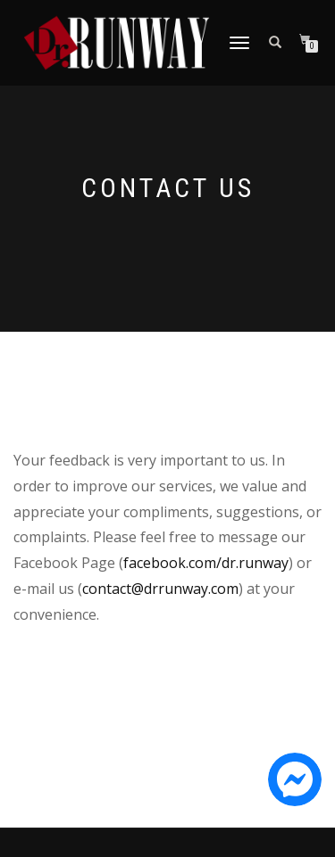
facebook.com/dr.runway (206, 563)
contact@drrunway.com (160, 588)
